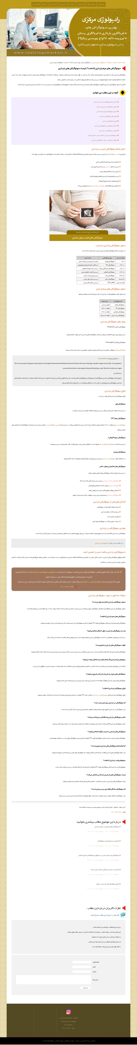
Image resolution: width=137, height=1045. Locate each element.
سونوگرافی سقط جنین (98, 185)
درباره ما (72, 4)
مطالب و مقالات (91, 4)
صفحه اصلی (101, 4)
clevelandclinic (103, 358)
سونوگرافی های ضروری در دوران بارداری (107, 826)
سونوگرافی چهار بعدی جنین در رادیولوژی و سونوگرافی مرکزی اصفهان (98, 855)
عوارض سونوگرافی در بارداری (108, 130)
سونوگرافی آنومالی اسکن (106, 444)
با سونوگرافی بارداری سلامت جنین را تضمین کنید (102, 135)
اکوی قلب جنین (114, 485)
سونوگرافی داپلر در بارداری (111, 480)
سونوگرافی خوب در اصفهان (92, 582)
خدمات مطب (53, 4)
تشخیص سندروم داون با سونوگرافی (108, 841)
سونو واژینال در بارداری (100, 695)
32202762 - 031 (67, 586)
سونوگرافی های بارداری (98, 62)
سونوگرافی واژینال (120, 350)
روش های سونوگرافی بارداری (108, 116)
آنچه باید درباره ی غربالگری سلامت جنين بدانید (105, 869)
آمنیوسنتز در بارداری (101, 543)
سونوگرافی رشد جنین (108, 458)
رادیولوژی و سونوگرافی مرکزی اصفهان (42, 572)
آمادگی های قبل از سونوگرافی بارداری (106, 125)
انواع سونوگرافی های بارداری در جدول (107, 884)
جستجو (45, 4)
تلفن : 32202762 (68, 1028)
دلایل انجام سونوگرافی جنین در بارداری (105, 101)
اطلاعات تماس (36, 4)
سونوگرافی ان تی (120, 424)
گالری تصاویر (80, 4)
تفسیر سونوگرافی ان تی (52, 424)
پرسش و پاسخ (63, 4)
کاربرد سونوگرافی (114, 154)
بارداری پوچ (106, 166)
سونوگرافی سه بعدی (113, 495)
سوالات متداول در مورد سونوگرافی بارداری (104, 140)
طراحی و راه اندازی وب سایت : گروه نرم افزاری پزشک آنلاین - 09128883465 (68, 1041)
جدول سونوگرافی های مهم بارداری (106, 111)
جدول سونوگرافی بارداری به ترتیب (106, 106)
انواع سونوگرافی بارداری (109, 121)
